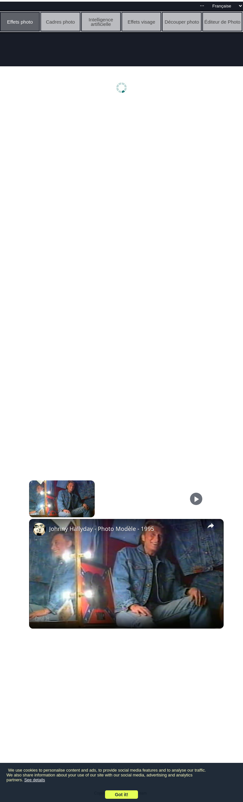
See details (34, 779)
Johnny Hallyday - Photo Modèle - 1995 (101, 529)
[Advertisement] (123, 154)
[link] (39, 529)
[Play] (196, 498)
